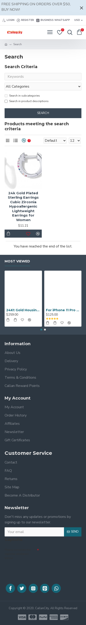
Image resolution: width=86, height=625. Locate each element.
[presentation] (37, 569)
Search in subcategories (22, 95)
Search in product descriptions (27, 101)
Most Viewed (17, 261)
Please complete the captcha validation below (18, 554)
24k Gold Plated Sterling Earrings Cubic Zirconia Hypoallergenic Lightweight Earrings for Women (23, 206)
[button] (41, 330)
